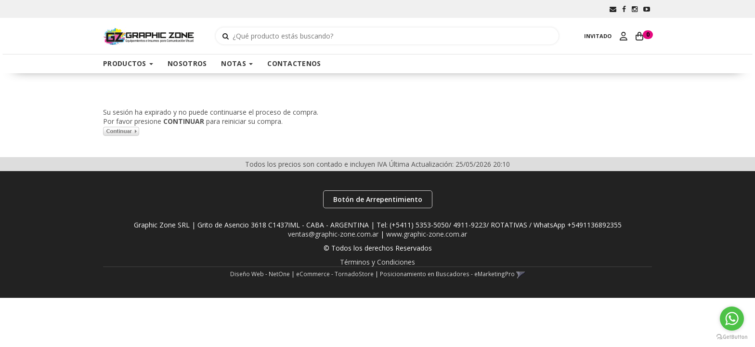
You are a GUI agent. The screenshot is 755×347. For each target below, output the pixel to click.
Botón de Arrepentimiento (377, 199)
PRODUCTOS (128, 63)
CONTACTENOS (294, 63)
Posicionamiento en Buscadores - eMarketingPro (447, 274)
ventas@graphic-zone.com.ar (333, 234)
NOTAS (237, 63)
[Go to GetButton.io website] (731, 337)
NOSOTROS (187, 63)
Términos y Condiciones (377, 262)
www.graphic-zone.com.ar (426, 234)
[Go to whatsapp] (732, 319)
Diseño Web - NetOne (260, 274)
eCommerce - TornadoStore (335, 274)
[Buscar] (225, 36)
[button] (613, 9)
